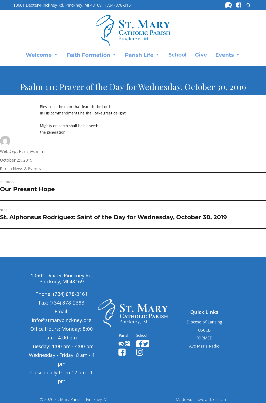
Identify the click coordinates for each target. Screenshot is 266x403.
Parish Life (142, 54)
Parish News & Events (20, 168)
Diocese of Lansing (204, 322)
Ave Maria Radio (204, 346)
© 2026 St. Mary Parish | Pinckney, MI (74, 399)
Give (201, 55)
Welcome (42, 54)
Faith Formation (91, 54)
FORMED (204, 338)
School (177, 55)
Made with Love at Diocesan (201, 399)
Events (227, 54)
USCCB (204, 330)
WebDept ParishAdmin (21, 151)
